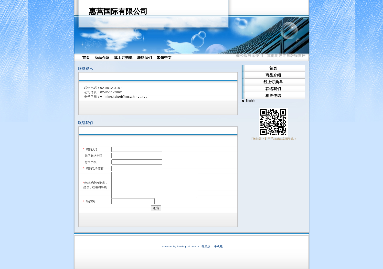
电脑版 (206, 246)
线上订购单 (123, 57)
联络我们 (144, 57)
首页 (86, 57)
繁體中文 (164, 57)
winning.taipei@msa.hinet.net (123, 96)
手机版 (218, 246)
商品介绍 (102, 57)
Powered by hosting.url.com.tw (181, 246)
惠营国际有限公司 (118, 11)
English (250, 100)
